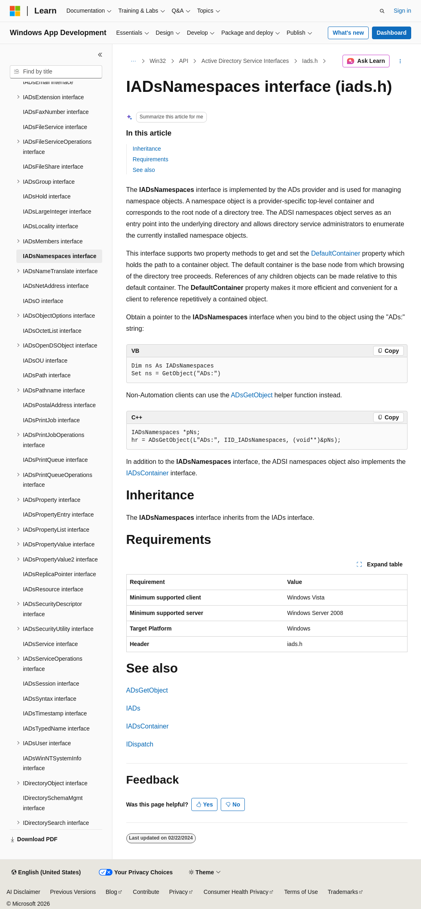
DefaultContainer (335, 253)
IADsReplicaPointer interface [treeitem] (59, 574)
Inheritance (147, 148)
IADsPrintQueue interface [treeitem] (55, 460)
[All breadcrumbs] (133, 61)
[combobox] (56, 71)
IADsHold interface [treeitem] (47, 196)
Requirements (150, 159)
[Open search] (382, 11)
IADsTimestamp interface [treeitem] (55, 713)
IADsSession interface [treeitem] (51, 683)
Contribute (146, 892)
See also (144, 170)
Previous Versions (73, 892)
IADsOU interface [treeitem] (45, 360)
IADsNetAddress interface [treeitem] (56, 286)
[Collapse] (100, 54)
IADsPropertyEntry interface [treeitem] (58, 514)
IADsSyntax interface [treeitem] (49, 698)
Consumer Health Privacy (236, 892)
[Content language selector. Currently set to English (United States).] (46, 872)
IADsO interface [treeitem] (43, 301)
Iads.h (310, 61)
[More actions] (400, 61)
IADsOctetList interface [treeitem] (52, 331)
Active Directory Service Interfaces (245, 61)
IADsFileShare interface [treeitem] (53, 166)
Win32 (158, 61)
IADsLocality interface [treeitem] (50, 226)
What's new (348, 32)
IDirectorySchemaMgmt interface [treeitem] (53, 803)
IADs (133, 708)
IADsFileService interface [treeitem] (55, 127)
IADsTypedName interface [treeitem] (56, 728)
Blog (111, 892)
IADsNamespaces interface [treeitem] (59, 256)
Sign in (402, 10)
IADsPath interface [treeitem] (47, 375)
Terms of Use (301, 892)
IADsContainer (147, 473)
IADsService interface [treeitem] (50, 644)
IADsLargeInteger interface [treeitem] (57, 211)
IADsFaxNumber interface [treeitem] (56, 112)
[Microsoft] (15, 11)
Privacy (178, 892)
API (183, 61)
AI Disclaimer (23, 892)
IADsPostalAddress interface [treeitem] (59, 405)
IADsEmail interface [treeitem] (48, 82)
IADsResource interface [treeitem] (53, 589)
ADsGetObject (252, 395)
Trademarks (343, 892)
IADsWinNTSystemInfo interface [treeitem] (52, 763)
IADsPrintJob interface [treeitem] (51, 420)
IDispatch (140, 744)
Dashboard (391, 32)
